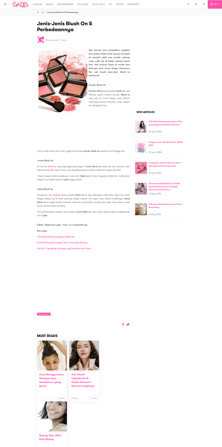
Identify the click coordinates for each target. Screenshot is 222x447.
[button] (128, 324)
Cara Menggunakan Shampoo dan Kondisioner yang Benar (50, 382)
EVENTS (120, 4)
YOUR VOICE (98, 4)
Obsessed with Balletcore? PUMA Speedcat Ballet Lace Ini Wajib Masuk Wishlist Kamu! (164, 186)
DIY (110, 4)
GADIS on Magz (140, 434)
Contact (73, 436)
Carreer (73, 438)
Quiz (117, 434)
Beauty (64, 40)
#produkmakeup (44, 314)
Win (122, 434)
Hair (43, 12)
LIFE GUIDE (82, 4)
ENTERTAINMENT (65, 4)
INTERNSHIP (133, 4)
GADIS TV (129, 434)
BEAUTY (50, 4)
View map (34, 444)
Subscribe (180, 423)
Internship (74, 441)
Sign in (215, 4)
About (72, 433)
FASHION (37, 4)
